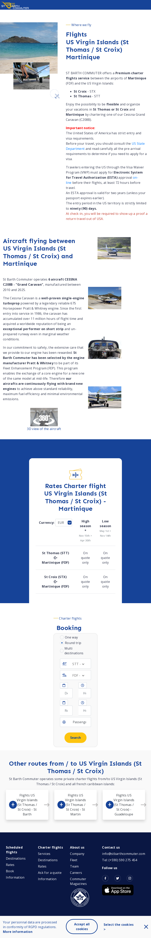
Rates (10, 865)
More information (17, 932)
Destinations (16, 858)
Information (15, 877)
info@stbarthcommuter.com (123, 854)
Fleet (73, 860)
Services (44, 854)
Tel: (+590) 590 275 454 (119, 860)
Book (10, 871)
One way (71, 637)
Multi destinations (74, 650)
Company (77, 854)
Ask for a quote (50, 872)
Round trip (73, 643)
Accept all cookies (82, 926)
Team (74, 866)
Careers (76, 872)
